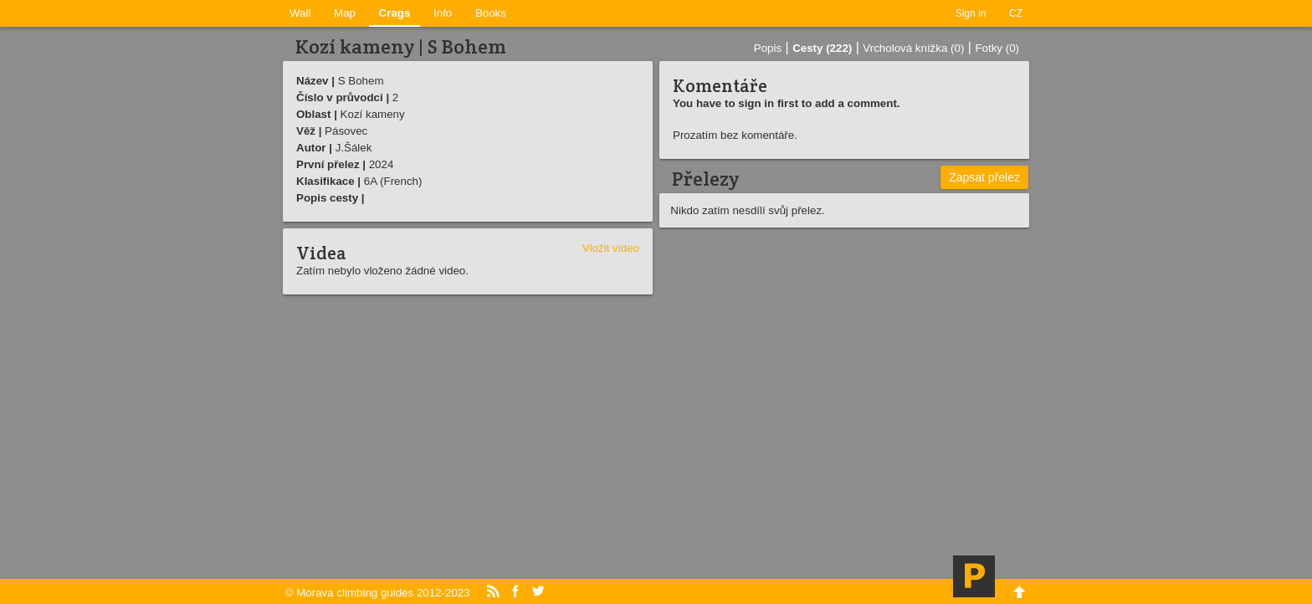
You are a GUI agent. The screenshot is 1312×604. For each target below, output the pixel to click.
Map (345, 13)
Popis (768, 48)
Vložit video (610, 248)
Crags (395, 13)
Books (490, 13)
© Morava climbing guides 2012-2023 (377, 592)
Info (442, 13)
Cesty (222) (822, 48)
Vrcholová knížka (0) (913, 48)
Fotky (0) (997, 48)
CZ (1015, 13)
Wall (300, 13)
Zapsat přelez (984, 177)
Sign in (971, 13)
